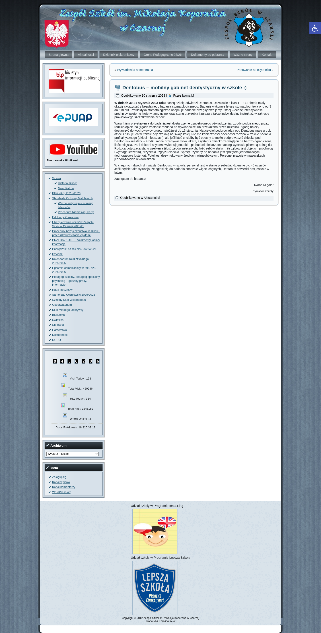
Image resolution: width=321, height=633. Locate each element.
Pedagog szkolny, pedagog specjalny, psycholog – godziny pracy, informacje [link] (76, 280)
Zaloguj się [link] (59, 477)
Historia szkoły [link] (67, 183)
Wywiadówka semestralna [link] (135, 70)
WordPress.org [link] (61, 492)
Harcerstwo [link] (59, 330)
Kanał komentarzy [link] (63, 487)
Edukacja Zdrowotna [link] (65, 217)
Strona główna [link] (59, 54)
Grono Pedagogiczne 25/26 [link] (162, 54)
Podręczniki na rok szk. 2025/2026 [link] (74, 249)
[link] (315, 28)
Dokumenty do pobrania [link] (207, 54)
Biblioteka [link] (58, 314)
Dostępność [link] (60, 334)
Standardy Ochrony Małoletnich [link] (72, 198)
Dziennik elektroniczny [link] (118, 54)
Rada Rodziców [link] (62, 289)
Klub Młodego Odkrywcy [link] (67, 309)
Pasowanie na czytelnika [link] (254, 70)
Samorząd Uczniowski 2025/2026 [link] (73, 294)
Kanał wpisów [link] (61, 482)
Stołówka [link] (58, 324)
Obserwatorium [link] (62, 304)
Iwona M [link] (188, 95)
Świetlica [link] (58, 320)
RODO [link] (56, 340)
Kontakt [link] (267, 54)
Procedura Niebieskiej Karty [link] (76, 212)
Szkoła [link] (56, 178)
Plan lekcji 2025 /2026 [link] (66, 193)
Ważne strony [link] (242, 54)
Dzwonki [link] (57, 254)
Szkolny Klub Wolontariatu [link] (69, 299)
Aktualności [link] (86, 54)
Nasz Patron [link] (66, 188)
